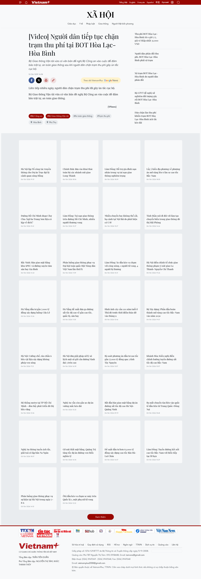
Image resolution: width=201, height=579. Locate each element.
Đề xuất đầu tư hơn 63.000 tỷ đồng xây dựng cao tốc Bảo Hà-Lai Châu (120, 453)
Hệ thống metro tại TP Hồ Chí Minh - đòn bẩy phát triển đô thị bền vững (37, 406)
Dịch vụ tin (150, 544)
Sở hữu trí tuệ (78, 544)
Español (150, 2)
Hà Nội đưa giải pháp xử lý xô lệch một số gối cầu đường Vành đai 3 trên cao (79, 359)
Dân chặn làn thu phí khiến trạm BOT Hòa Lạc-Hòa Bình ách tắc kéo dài (146, 117)
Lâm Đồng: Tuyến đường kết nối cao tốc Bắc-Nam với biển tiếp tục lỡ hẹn (163, 453)
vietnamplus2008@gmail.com (91, 563)
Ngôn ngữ (127, 544)
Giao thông (103, 23)
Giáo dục (72, 23)
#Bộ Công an (36, 116)
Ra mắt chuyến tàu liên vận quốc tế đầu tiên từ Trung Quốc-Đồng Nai (163, 406)
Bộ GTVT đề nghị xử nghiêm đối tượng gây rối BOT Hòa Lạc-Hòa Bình (146, 97)
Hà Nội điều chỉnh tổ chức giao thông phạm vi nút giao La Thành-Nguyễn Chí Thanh (162, 266)
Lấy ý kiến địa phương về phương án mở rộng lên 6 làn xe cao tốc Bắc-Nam (163, 172)
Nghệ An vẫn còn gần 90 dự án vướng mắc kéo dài (78, 404)
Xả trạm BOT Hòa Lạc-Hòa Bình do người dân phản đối (146, 76)
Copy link (53, 80)
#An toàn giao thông (83, 116)
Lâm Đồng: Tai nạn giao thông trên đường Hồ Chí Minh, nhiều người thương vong (79, 219)
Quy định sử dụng (95, 544)
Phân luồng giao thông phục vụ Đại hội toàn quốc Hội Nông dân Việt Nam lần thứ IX (79, 266)
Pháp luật (90, 23)
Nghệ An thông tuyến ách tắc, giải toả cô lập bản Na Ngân (36, 451)
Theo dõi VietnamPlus (93, 80)
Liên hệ (175, 544)
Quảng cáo (163, 544)
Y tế (81, 23)
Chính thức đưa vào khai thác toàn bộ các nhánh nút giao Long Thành (78, 172)
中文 (158, 2)
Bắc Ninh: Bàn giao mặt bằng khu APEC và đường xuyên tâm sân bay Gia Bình (36, 266)
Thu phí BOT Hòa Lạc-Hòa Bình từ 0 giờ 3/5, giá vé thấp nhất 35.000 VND (146, 38)
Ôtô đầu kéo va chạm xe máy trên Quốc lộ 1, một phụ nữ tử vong (79, 498)
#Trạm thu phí (103, 116)
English (132, 2)
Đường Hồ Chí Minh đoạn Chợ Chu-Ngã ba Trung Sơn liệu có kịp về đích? (36, 219)
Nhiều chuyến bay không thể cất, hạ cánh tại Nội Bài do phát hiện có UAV (121, 219)
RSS (109, 544)
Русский (165, 2)
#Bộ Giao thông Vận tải (58, 116)
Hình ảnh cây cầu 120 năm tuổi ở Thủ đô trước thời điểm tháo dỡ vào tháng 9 (121, 312)
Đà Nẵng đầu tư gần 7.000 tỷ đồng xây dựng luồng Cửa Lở (35, 311)
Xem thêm (100, 516)
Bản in (46, 80)
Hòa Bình (35, 122)
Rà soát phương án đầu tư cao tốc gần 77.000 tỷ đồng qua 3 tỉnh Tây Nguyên (121, 359)
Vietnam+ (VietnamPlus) (41, 2)
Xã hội (100, 14)
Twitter (39, 80)
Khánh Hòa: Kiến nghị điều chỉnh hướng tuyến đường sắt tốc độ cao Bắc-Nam (161, 359)
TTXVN (139, 544)
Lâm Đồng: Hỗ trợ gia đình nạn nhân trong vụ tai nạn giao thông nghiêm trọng (120, 172)
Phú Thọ (51, 122)
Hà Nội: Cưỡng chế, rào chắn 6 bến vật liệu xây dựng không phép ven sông (36, 359)
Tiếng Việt (123, 2)
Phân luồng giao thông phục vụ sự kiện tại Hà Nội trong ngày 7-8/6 (37, 499)
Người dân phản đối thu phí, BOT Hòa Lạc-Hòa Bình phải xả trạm (147, 57)
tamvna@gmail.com (135, 554)
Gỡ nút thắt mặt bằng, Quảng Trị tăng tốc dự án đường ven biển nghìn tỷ (79, 453)
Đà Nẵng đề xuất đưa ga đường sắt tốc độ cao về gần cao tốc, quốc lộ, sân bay (78, 312)
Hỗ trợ (117, 544)
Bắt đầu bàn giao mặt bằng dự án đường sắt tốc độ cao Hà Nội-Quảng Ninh (121, 406)
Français (141, 2)
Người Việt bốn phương (122, 23)
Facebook (31, 80)
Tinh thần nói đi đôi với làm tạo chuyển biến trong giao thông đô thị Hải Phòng (163, 219)
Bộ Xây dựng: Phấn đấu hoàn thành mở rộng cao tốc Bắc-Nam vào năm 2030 (163, 312)
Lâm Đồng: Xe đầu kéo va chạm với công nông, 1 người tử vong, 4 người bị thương (121, 266)
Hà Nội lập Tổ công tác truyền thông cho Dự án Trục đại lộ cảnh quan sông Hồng (36, 172)
